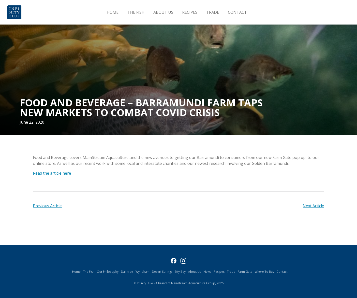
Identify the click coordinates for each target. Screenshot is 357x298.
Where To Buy (264, 272)
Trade (212, 12)
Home (113, 12)
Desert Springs (162, 272)
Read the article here (52, 173)
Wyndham (142, 272)
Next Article (313, 205)
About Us (163, 12)
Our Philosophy (108, 272)
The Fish (136, 12)
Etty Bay (180, 272)
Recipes (189, 12)
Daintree (127, 272)
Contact (237, 12)
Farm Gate (245, 272)
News (207, 272)
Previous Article (47, 205)
